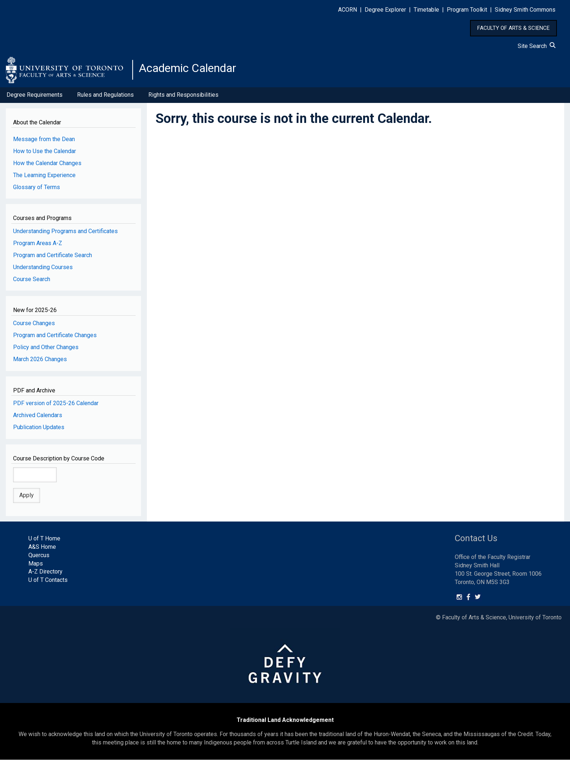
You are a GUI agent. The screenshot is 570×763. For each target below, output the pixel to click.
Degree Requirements (35, 97)
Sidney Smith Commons (525, 9)
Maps (35, 566)
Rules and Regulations (105, 97)
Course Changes (34, 326)
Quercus (38, 558)
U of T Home (44, 541)
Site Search (536, 46)
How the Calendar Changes (47, 166)
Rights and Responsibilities (183, 97)
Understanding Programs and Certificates (65, 234)
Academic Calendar (195, 71)
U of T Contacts (48, 582)
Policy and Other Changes (46, 350)
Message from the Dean (44, 142)
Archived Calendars (37, 418)
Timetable (426, 9)
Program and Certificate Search (52, 258)
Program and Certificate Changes (55, 338)
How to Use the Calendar (44, 154)
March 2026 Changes (40, 362)
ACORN (347, 9)
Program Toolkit (467, 9)
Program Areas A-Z (37, 246)
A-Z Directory (45, 574)
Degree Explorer (385, 9)
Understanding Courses (43, 270)
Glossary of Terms (36, 190)
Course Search (31, 282)
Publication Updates (38, 430)
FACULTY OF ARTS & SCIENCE (513, 28)
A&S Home (42, 549)
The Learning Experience (44, 178)
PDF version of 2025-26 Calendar (56, 406)
